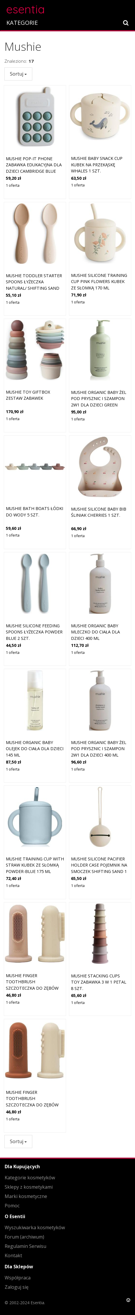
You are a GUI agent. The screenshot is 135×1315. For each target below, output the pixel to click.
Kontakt (13, 1255)
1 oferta (12, 185)
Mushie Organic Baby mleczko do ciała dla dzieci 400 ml (95, 632)
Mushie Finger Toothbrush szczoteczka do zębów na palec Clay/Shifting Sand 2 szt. (32, 1104)
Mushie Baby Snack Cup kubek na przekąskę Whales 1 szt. (96, 165)
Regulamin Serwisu (25, 1246)
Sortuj (18, 74)
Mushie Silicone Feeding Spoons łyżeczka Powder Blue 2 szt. (34, 632)
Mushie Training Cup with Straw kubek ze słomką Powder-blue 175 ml (35, 865)
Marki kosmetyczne (26, 1196)
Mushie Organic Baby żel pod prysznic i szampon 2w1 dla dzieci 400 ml (98, 749)
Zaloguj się (17, 1287)
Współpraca (18, 1277)
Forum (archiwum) (24, 1237)
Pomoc (12, 1205)
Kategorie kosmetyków (30, 1177)
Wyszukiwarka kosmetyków (35, 1227)
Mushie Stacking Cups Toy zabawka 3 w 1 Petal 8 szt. (98, 982)
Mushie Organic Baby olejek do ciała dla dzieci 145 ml (34, 749)
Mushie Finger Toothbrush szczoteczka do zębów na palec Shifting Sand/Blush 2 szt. (32, 988)
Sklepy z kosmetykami (29, 1187)
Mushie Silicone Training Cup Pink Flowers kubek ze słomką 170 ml (99, 282)
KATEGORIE (22, 23)
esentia (25, 8)
